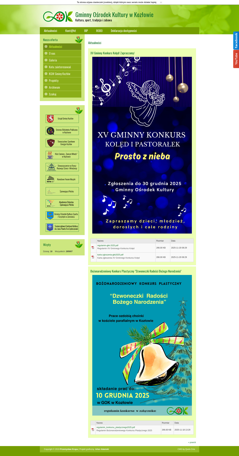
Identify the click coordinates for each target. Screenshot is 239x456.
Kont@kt (70, 30)
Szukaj (52, 94)
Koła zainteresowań (60, 67)
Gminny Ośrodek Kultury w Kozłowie (114, 14)
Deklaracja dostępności (124, 30)
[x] (161, 2)
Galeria (53, 60)
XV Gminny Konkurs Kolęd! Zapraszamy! (112, 53)
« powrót (192, 442)
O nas (52, 53)
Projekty (53, 80)
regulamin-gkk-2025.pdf (107, 245)
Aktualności (50, 30)
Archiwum (54, 87)
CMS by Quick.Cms (186, 449)
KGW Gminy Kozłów (59, 74)
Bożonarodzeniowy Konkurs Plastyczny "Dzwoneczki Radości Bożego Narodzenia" (135, 271)
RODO (99, 30)
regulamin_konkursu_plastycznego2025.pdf (115, 427)
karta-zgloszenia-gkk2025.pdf (110, 255)
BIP (86, 30)
